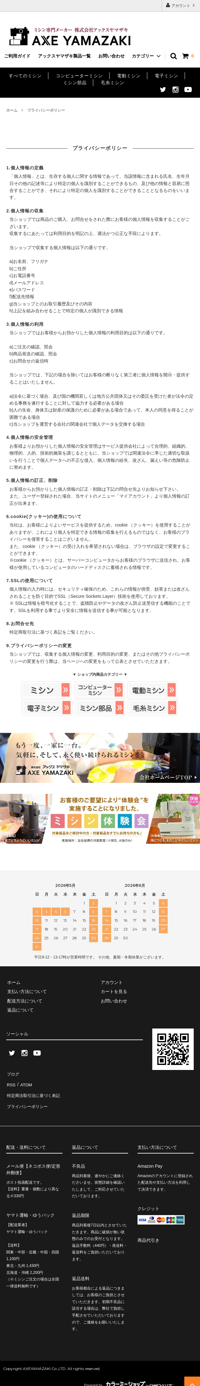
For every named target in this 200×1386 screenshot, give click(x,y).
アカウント (181, 5)
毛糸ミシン (112, 82)
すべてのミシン (25, 75)
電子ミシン (166, 75)
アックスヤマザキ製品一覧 (64, 55)
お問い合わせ (111, 55)
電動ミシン (129, 75)
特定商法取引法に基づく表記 (34, 1091)
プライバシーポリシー (28, 1100)
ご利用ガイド (17, 55)
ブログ (12, 1073)
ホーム (12, 110)
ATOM (25, 1082)
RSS (10, 1082)
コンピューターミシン (79, 75)
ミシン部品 (75, 82)
